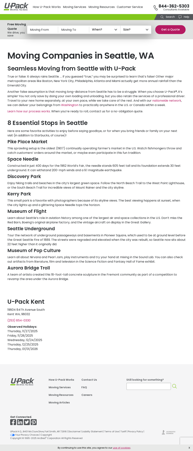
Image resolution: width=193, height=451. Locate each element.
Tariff (123, 431)
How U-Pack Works (47, 7)
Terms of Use (111, 431)
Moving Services (74, 7)
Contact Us (89, 380)
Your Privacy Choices (24, 434)
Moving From (39, 30)
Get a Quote (170, 29)
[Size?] (136, 29)
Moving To (68, 30)
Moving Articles (59, 402)
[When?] (104, 29)
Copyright (46, 434)
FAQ (84, 387)
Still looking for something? (145, 380)
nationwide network (166, 100)
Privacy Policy (135, 431)
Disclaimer (74, 431)
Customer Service (130, 7)
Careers (86, 395)
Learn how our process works (28, 111)
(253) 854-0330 (19, 320)
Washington (69, 105)
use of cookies (121, 448)
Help (186, 17)
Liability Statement (92, 431)
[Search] (174, 386)
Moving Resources (101, 7)
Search (170, 17)
